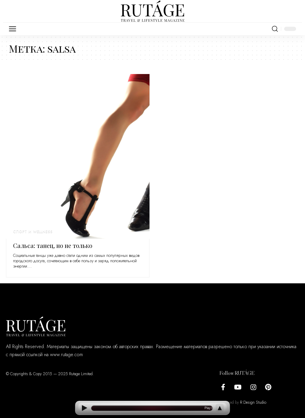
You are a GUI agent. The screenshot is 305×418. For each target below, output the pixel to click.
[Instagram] (253, 387)
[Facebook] (223, 387)
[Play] (84, 408)
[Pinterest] (268, 387)
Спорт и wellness (32, 231)
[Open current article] (152, 408)
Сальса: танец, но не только (52, 245)
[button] (14, 29)
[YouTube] (238, 387)
